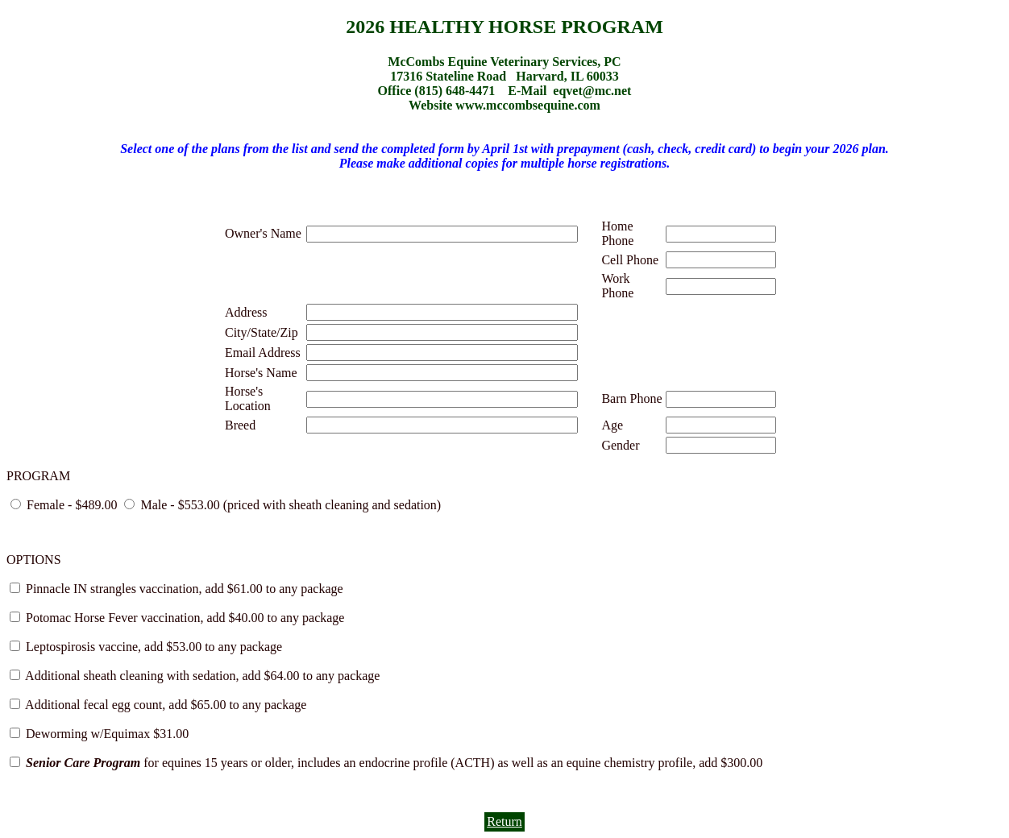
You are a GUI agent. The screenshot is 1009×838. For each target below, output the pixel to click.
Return (504, 821)
